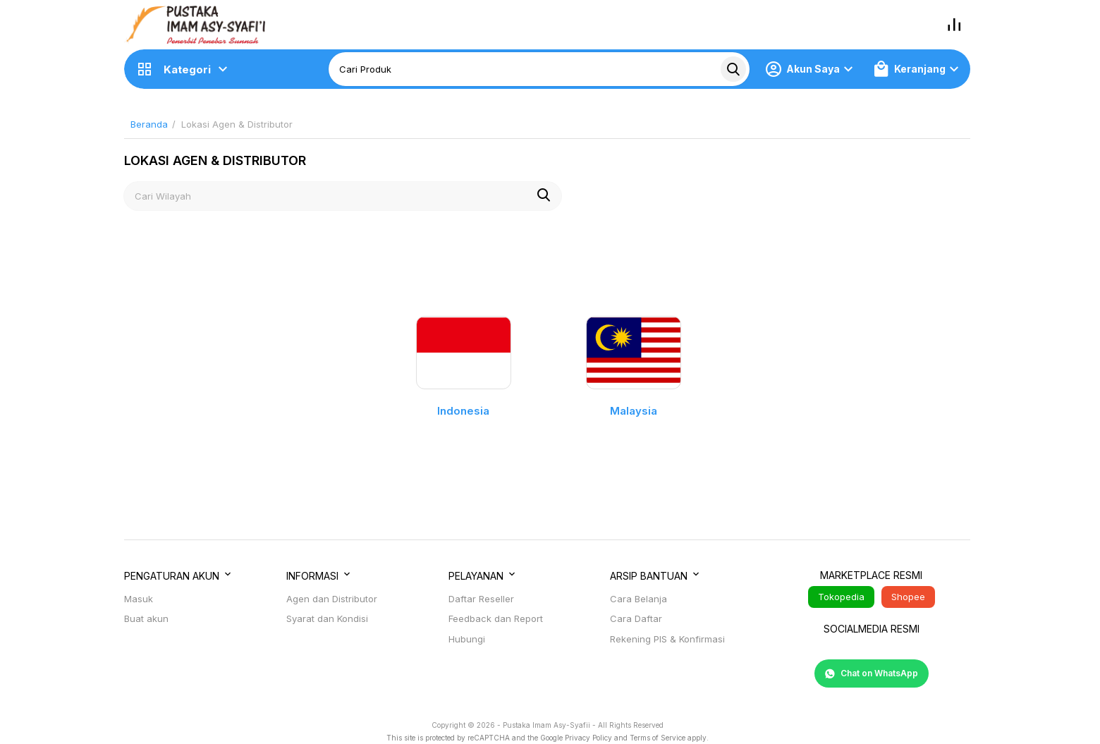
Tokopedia (841, 596)
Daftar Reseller (481, 598)
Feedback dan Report (495, 618)
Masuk (138, 598)
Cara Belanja (638, 598)
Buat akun (146, 618)
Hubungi (466, 639)
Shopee (908, 596)
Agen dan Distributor (331, 598)
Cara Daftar (636, 618)
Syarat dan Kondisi (327, 618)
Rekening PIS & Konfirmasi (667, 639)
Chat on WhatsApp (871, 673)
